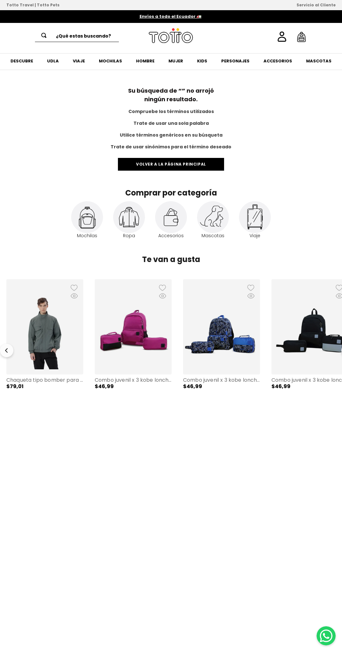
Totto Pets (48, 5)
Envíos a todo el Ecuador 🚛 (171, 16)
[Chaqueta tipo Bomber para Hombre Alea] (44, 347)
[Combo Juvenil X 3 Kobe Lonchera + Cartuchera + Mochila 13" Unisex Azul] (221, 347)
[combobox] (77, 36)
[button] (44, 347)
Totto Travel (20, 5)
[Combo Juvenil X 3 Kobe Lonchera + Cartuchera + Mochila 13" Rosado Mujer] (133, 347)
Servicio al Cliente (316, 5)
